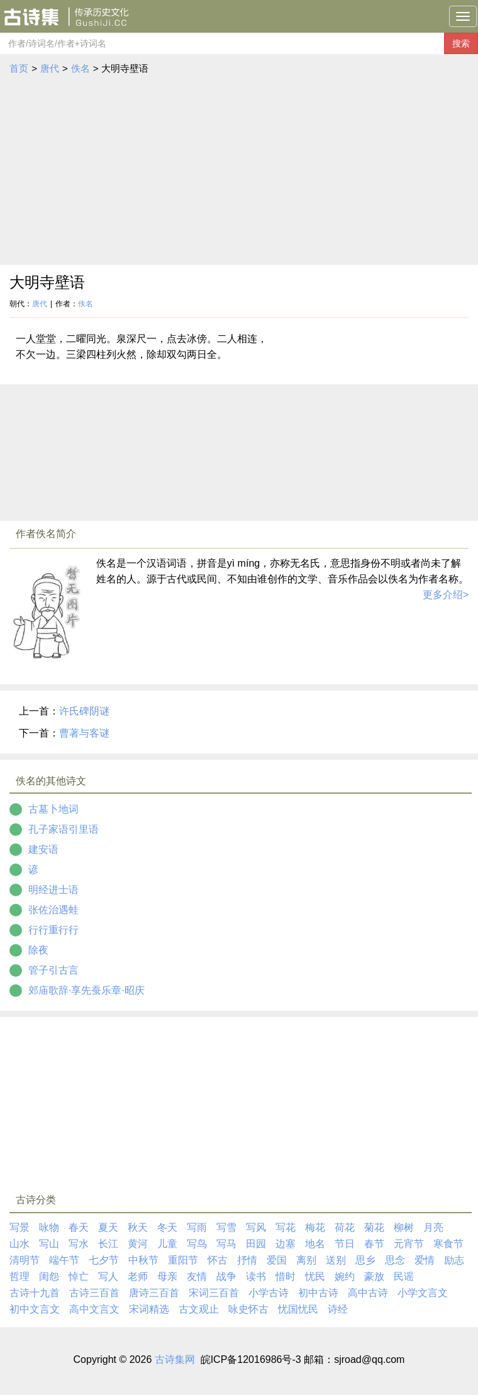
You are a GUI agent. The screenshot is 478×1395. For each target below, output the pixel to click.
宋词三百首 (214, 1292)
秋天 (138, 1227)
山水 (19, 1243)
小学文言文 (422, 1292)
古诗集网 (175, 1359)
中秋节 (143, 1260)
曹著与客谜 (84, 733)
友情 (197, 1276)
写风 (256, 1227)
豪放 (374, 1276)
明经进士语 (53, 889)
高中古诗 (368, 1292)
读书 (256, 1276)
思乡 (365, 1260)
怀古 (218, 1260)
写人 (108, 1276)
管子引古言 (53, 970)
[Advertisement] (239, 170)
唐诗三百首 (154, 1292)
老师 (138, 1276)
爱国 (277, 1260)
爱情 (424, 1260)
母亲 (167, 1276)
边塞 (285, 1243)
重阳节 (183, 1260)
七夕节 (104, 1260)
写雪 (226, 1227)
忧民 (315, 1276)
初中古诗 (318, 1292)
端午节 (64, 1260)
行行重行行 (53, 930)
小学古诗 (268, 1292)
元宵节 (409, 1243)
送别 (336, 1260)
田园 (256, 1243)
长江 (108, 1243)
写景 (19, 1227)
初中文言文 (34, 1309)
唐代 (49, 68)
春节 (374, 1243)
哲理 (19, 1276)
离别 (306, 1260)
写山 (49, 1243)
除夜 (38, 950)
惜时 (285, 1276)
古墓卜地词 (53, 809)
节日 (345, 1243)
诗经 (338, 1309)
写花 (285, 1227)
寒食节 (448, 1243)
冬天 (167, 1227)
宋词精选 (149, 1309)
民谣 (404, 1276)
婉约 (345, 1276)
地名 (315, 1243)
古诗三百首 (94, 1292)
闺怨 (49, 1276)
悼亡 (79, 1276)
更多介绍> (446, 594)
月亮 (433, 1227)
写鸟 (197, 1243)
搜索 (461, 43)
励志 (454, 1260)
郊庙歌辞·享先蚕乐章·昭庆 (86, 990)
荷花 (345, 1227)
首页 (18, 68)
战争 (226, 1276)
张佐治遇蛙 (53, 909)
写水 (79, 1243)
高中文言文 (94, 1309)
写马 (226, 1243)
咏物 (49, 1227)
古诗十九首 (34, 1292)
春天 (79, 1227)
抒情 (247, 1260)
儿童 (167, 1243)
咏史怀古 (248, 1309)
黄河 (138, 1243)
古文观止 (199, 1309)
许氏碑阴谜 (84, 711)
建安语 (43, 849)
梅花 (315, 1227)
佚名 (80, 68)
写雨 (197, 1227)
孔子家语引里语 (63, 829)
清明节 (24, 1260)
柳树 (404, 1227)
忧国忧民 (298, 1309)
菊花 (374, 1227)
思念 (395, 1260)
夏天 (108, 1227)
